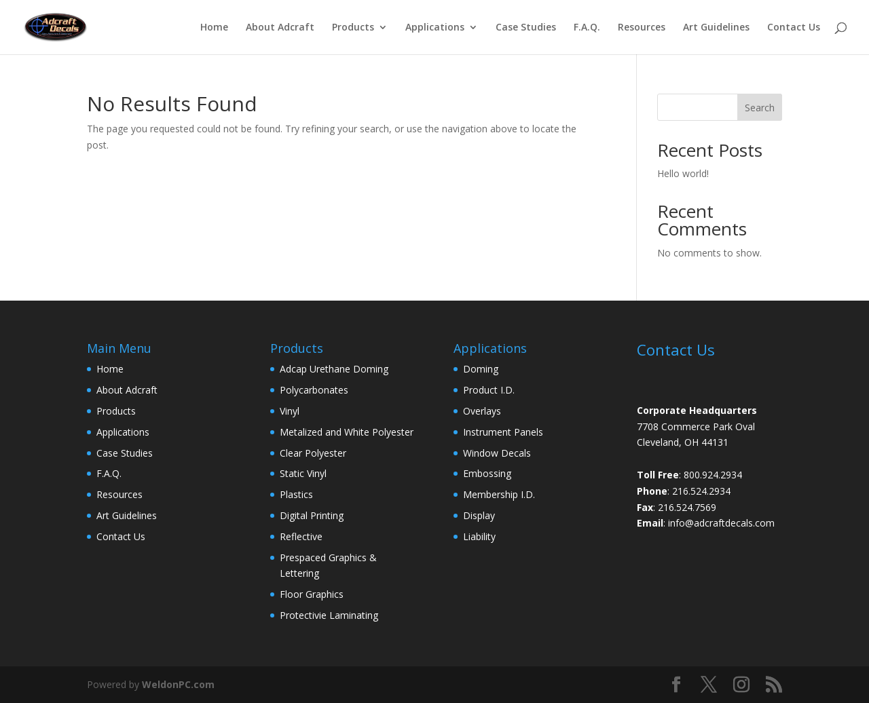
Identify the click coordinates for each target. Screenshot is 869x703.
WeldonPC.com (178, 684)
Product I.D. (489, 389)
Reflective (301, 536)
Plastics (296, 494)
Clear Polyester (313, 452)
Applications (434, 27)
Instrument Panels (503, 431)
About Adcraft (280, 27)
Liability (479, 536)
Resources (641, 27)
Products (353, 27)
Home (214, 27)
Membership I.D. (499, 494)
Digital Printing (312, 515)
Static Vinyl (303, 473)
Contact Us (793, 27)
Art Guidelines (716, 27)
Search (760, 107)
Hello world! (683, 173)
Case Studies (526, 27)
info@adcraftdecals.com (721, 522)
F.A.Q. (587, 27)
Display (479, 515)
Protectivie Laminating (329, 615)
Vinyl (289, 410)
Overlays (482, 410)
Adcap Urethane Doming (334, 368)
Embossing (487, 473)
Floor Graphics (312, 594)
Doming (480, 368)
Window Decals (497, 452)
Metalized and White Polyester (346, 431)
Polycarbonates (314, 389)
